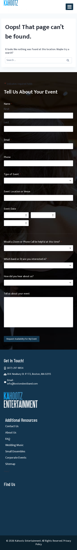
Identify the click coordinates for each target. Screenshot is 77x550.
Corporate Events (15, 457)
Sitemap (10, 464)
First (6, 109)
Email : (10, 380)
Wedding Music (14, 445)
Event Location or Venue (17, 192)
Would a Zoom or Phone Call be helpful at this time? (33, 242)
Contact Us (12, 426)
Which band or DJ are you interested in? (26, 259)
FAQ (7, 439)
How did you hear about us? (19, 276)
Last (6, 122)
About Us (10, 432)
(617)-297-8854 (15, 368)
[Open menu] (69, 6)
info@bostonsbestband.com (22, 384)
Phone (7, 157)
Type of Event (12, 174)
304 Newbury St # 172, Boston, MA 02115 (29, 374)
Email (7, 140)
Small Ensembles (15, 451)
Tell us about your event (17, 294)
